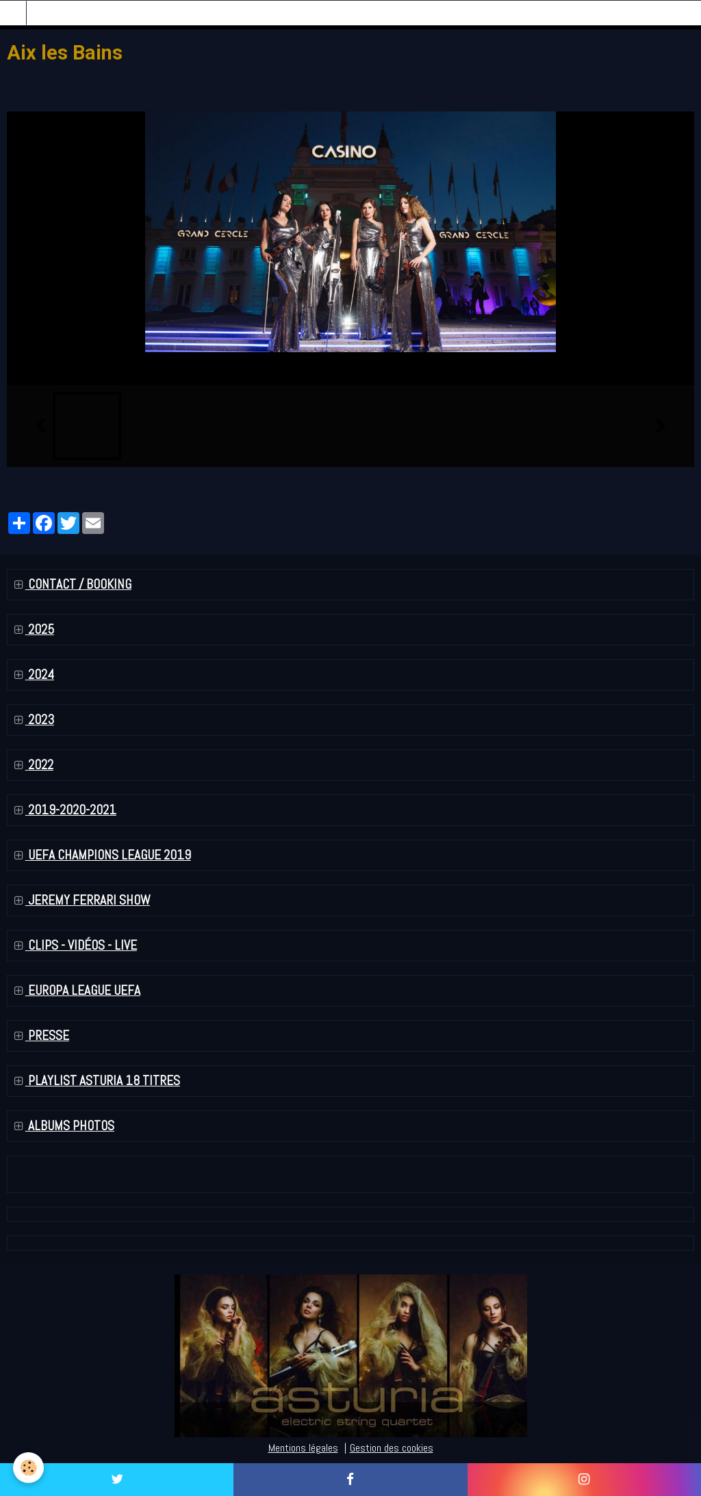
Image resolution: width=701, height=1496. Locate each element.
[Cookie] (29, 1467)
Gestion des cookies (391, 1448)
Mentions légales (303, 1448)
